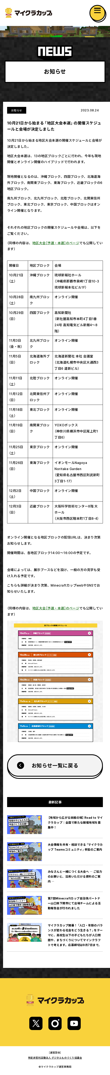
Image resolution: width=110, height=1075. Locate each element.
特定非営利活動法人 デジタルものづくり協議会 (55, 1057)
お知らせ (16, 110)
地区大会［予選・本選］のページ (55, 242)
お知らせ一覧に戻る (55, 765)
